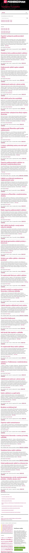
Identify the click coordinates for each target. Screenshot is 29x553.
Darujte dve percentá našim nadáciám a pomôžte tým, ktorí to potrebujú (12, 506)
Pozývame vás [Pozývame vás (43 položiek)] (6, 545)
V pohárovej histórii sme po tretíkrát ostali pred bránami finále (11, 508)
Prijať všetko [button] (16, 547)
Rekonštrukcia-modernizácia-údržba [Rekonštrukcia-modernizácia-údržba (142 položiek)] (10, 546)
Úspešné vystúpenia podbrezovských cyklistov (12, 37)
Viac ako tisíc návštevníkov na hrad (7, 496)
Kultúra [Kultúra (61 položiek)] (11, 543)
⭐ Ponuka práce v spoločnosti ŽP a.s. (7, 524)
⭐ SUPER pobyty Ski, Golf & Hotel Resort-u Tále (9, 526)
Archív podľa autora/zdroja (5, 32)
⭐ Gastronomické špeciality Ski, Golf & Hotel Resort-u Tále (11, 527)
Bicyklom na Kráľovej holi (9, 407)
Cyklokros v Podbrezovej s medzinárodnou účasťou (14, 363)
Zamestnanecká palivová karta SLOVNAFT (8, 510)
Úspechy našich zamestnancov (10, 423)
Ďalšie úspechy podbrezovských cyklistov (13, 210)
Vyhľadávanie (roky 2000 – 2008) (6, 21)
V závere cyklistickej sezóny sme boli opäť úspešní (14, 146)
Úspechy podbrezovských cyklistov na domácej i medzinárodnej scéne (12, 163)
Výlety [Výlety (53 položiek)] (8, 548)
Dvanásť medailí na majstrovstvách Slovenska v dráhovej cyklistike (12, 290)
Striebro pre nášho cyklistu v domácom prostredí (13, 259)
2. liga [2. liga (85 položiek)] (2, 537)
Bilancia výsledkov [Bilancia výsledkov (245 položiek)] (6, 539)
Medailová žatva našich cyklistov (11, 450)
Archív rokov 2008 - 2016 (5, 29)
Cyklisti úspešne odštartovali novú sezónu (14, 305)
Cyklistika (3, 50)
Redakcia (6, 188)
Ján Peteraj (7, 340)
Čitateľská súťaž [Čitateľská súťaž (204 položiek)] (9, 549)
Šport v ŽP (24, 49)
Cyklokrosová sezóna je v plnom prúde (13, 84)
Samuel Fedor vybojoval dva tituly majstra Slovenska (14, 113)
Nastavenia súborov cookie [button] (18, 549)
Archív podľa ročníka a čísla (5, 31)
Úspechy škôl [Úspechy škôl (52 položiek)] (3, 549)
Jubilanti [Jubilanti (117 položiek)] (3, 543)
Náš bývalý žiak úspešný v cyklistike (12, 332)
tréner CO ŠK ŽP (8, 487)
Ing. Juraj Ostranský (8, 416)
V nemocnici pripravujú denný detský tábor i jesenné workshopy (11, 512)
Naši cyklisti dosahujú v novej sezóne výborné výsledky (12, 226)
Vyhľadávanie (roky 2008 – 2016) (6, 20)
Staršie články (3, 491)
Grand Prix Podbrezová (8, 318)
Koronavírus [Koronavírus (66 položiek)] (7, 543)
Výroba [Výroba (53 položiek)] (11, 548)
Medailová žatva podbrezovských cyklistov (14, 53)
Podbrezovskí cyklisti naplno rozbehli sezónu (12, 68)
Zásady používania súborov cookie (19, 545)
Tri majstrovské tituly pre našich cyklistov (13, 275)
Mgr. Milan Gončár (8, 61)
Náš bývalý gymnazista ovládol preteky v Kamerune (13, 242)
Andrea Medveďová (8, 92)
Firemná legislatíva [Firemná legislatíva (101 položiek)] (5, 541)
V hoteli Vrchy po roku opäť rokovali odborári (8, 498)
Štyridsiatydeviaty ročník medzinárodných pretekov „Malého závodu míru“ (14, 478)
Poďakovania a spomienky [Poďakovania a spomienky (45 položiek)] (12, 545)
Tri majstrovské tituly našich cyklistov (12, 347)
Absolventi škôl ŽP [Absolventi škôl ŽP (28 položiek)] (6, 537)
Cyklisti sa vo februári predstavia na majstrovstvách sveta (12, 179)
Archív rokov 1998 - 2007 (5, 28)
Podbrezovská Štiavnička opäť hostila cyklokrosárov (12, 129)
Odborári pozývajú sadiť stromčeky (7, 500)
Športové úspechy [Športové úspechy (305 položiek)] (6, 552)
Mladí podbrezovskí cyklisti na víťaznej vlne (14, 463)
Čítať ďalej (7, 45)
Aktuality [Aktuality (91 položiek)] (9, 537)
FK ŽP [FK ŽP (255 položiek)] (10, 541)
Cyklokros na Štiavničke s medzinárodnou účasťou (14, 195)
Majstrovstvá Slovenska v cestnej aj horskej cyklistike (14, 436)
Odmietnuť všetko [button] (22, 547)
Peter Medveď (7, 47)
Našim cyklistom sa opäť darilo (10, 393)
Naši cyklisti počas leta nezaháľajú (11, 98)
